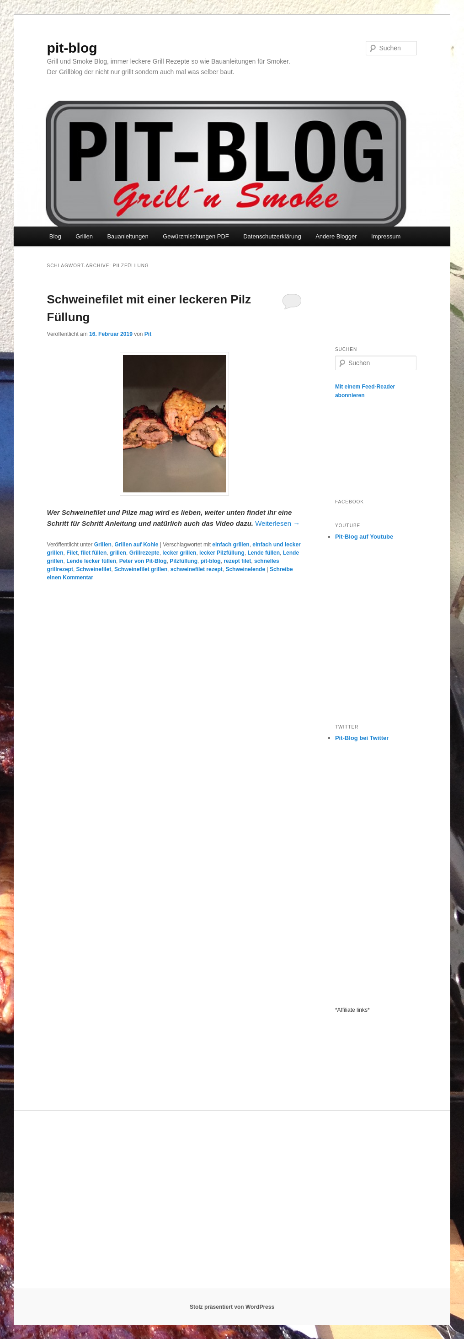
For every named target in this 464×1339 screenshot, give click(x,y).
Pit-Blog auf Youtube (364, 536)
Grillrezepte (144, 553)
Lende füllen (263, 553)
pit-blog (72, 47)
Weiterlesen (277, 523)
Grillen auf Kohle (136, 544)
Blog (55, 236)
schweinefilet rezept (197, 569)
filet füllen (94, 553)
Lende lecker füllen (91, 561)
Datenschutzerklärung (272, 236)
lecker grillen (179, 553)
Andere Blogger (336, 236)
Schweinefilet (94, 569)
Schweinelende (245, 569)
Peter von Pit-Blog (143, 561)
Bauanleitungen (127, 236)
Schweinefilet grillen (140, 569)
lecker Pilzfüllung (222, 553)
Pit (147, 334)
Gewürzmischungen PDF (196, 236)
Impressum (385, 236)
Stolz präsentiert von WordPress (232, 1307)
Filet (72, 553)
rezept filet (237, 561)
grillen (118, 553)
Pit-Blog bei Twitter (362, 737)
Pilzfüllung (183, 561)
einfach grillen (230, 544)
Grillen (84, 236)
